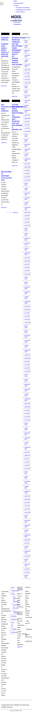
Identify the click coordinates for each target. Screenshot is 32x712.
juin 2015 (27, 543)
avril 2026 (27, 37)
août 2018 (27, 403)
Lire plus (4, 85)
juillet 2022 (27, 212)
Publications (14, 619)
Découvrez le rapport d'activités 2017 (6, 176)
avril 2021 (27, 270)
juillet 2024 (27, 118)
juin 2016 (27, 502)
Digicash (19, 646)
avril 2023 (27, 177)
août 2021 (27, 257)
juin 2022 (27, 215)
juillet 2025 (27, 69)
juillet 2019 (27, 358)
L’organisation (15, 590)
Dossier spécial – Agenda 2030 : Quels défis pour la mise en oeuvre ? (5, 48)
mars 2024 (27, 131)
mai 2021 (27, 267)
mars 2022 (27, 225)
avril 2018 (27, 416)
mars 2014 (27, 556)
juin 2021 (27, 264)
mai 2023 (27, 173)
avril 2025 (27, 79)
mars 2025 (27, 83)
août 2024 (27, 115)
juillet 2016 (27, 499)
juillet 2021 (27, 261)
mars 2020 (27, 322)
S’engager (14, 629)
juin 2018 (27, 410)
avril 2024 (27, 128)
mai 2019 (27, 364)
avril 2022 (27, 222)
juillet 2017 (27, 455)
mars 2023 (27, 180)
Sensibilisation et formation (23, 9)
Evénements (17, 24)
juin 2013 (27, 572)
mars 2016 (27, 512)
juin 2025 (27, 73)
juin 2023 (27, 170)
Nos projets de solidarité (22, 7)
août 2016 (27, 496)
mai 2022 (27, 219)
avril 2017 (27, 465)
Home (13, 587)
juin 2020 (27, 313)
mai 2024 (27, 125)
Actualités (14, 616)
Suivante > (16, 212)
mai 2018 (27, 413)
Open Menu (1, 3)
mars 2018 (27, 420)
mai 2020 (27, 316)
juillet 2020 (27, 309)
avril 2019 (27, 368)
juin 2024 (27, 121)
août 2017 (27, 452)
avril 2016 (27, 509)
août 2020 (27, 306)
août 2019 (27, 355)
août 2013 (27, 569)
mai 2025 (27, 76)
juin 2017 (27, 458)
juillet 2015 (27, 540)
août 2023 (27, 163)
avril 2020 (27, 319)
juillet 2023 (27, 167)
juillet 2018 (27, 407)
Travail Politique (20, 12)
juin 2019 (27, 361)
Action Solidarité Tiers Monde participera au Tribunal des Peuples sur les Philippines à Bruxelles (17, 117)
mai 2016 (27, 506)
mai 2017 (27, 462)
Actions (13, 594)
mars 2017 (27, 468)
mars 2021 (27, 274)
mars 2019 (27, 371)
